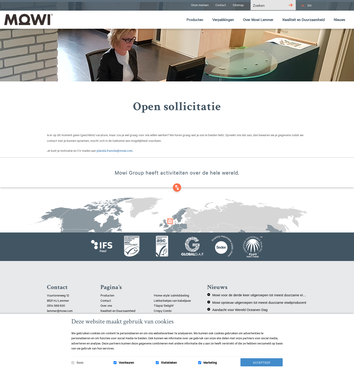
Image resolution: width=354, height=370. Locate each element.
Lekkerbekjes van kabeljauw (172, 300)
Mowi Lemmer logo (28, 19)
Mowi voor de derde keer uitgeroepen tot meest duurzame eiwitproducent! (257, 295)
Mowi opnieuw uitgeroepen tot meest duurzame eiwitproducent (256, 302)
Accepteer (261, 362)
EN (309, 5)
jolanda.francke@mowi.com (115, 150)
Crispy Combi (163, 310)
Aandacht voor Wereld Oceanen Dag (237, 310)
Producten (107, 295)
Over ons (106, 305)
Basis (80, 362)
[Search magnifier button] (291, 5)
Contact (105, 300)
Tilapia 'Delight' (164, 305)
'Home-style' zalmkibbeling (171, 295)
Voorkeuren (126, 362)
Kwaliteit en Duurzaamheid (118, 310)
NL (303, 5)
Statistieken (169, 362)
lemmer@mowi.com (60, 310)
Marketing (210, 362)
